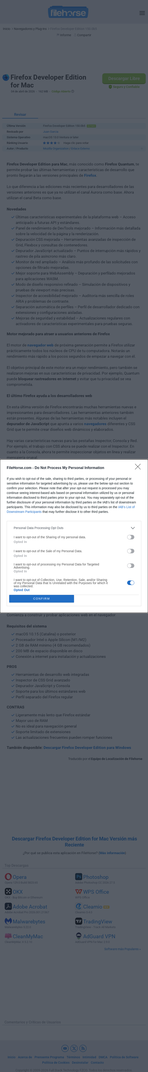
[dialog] (74, 536)
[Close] (139, 468)
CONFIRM (41, 598)
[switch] (130, 537)
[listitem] (74, 528)
